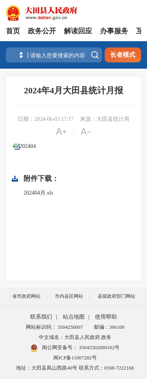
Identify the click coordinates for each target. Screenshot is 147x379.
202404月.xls (38, 193)
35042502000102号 (99, 347)
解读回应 (78, 31)
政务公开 (42, 31)
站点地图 (74, 317)
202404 (28, 146)
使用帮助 (106, 317)
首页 (13, 31)
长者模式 (122, 54)
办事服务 (114, 31)
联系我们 (41, 317)
